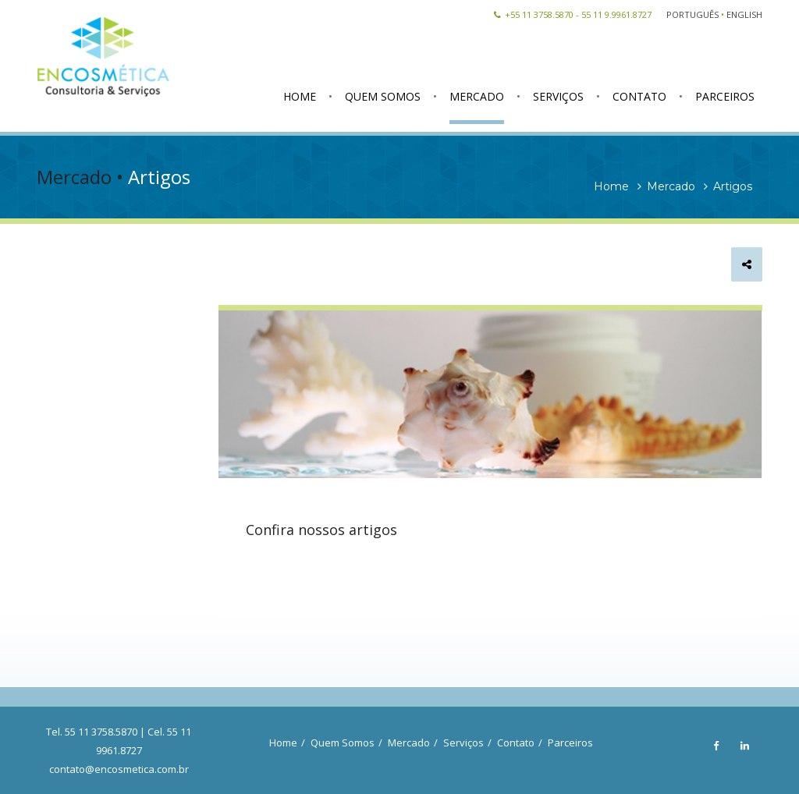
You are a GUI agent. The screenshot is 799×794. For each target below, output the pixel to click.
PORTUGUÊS (692, 14)
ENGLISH (744, 14)
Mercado (409, 743)
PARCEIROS (725, 96)
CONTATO (639, 96)
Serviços (463, 743)
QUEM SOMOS (383, 96)
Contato (515, 743)
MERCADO (476, 96)
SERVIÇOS (558, 96)
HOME (299, 96)
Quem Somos (343, 743)
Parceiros (570, 743)
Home (283, 743)
